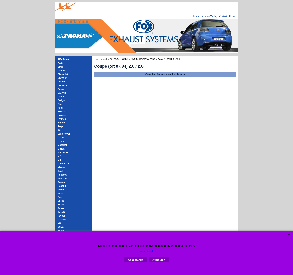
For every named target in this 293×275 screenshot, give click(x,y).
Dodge (61, 100)
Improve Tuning (209, 16)
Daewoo (62, 93)
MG (59, 156)
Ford (60, 107)
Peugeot (62, 175)
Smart (61, 204)
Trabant (62, 219)
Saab (60, 193)
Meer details (147, 251)
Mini (60, 160)
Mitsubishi (63, 163)
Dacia (61, 89)
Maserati (62, 145)
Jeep (60, 126)
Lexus (61, 137)
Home (196, 16)
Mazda (61, 148)
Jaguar (61, 122)
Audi (60, 63)
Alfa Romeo (64, 59)
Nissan (61, 167)
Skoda (61, 201)
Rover (61, 189)
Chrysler (62, 78)
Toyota (61, 215)
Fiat (60, 104)
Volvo (61, 227)
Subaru (61, 208)
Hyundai (62, 119)
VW (59, 223)
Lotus (61, 141)
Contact (223, 16)
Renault (62, 186)
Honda (61, 111)
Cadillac (62, 70)
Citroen (62, 81)
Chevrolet (63, 74)
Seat (60, 197)
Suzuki (61, 212)
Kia (59, 130)
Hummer (62, 115)
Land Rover (64, 134)
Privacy (233, 16)
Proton (61, 182)
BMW (60, 67)
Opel (60, 171)
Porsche (62, 178)
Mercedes (63, 152)
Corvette (62, 85)
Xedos (61, 230)
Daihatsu (62, 96)
